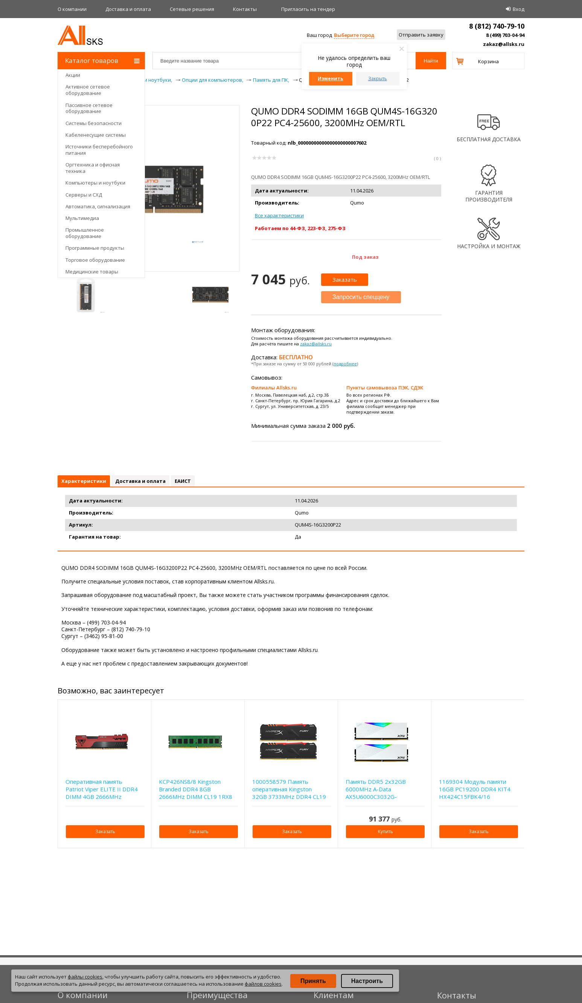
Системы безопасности (94, 123)
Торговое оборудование (95, 259)
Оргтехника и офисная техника (93, 167)
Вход (518, 9)
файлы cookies (85, 976)
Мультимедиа (82, 218)
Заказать (344, 279)
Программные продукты (95, 247)
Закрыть (377, 78)
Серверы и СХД (84, 194)
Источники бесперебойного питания (99, 149)
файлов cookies (263, 983)
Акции (73, 75)
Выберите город (354, 35)
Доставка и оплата (128, 9)
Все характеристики (279, 215)
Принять (313, 981)
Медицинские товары (92, 271)
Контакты (245, 9)
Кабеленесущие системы (96, 134)
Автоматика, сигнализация (98, 206)
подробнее (345, 363)
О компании (72, 9)
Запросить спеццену (361, 297)
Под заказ (365, 256)
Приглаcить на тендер (308, 9)
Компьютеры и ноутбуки (95, 182)
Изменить (330, 78)
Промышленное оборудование (85, 233)
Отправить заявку (421, 34)
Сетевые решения (192, 9)
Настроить (367, 981)
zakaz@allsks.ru (503, 44)
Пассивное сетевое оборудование (89, 108)
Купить (385, 831)
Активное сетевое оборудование (88, 89)
